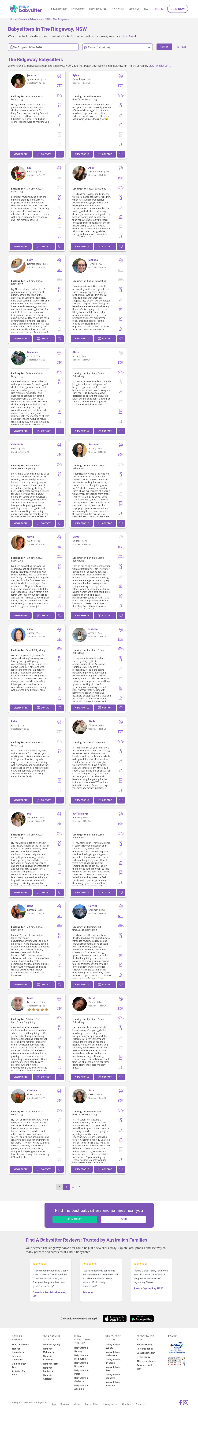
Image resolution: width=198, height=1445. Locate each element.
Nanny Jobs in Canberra (112, 1376)
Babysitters (35, 19)
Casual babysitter (146, 1353)
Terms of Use (91, 1404)
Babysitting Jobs (97, 9)
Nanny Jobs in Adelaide (112, 1384)
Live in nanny (143, 1357)
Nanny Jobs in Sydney (112, 1346)
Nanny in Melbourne (48, 1350)
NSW (47, 19)
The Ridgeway (61, 19)
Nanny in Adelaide (47, 1377)
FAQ (146, 9)
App (54, 1404)
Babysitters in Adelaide (81, 1387)
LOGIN (123, 1219)
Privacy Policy (110, 1404)
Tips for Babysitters (18, 1350)
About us (126, 1404)
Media (77, 1404)
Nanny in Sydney (51, 1344)
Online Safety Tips (19, 1365)
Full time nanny (144, 1344)
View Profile (20, 154)
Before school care (144, 1367)
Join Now (178, 9)
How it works (117, 9)
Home (13, 19)
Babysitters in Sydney (81, 1350)
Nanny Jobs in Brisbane (112, 1361)
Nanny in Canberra (48, 1370)
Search (23, 19)
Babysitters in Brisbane (81, 1365)
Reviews (64, 1404)
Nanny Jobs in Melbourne (112, 1354)
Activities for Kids (18, 1373)
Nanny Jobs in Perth (112, 1369)
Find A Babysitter (58, 9)
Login (159, 9)
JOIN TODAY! (74, 1219)
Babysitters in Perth (81, 1372)
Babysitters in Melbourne (81, 1357)
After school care (146, 1361)
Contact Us (133, 9)
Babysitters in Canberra (81, 1380)
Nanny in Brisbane (47, 1358)
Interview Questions (17, 1358)
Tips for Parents (20, 1344)
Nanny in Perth (50, 1363)
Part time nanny (145, 1348)
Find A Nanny (78, 9)
